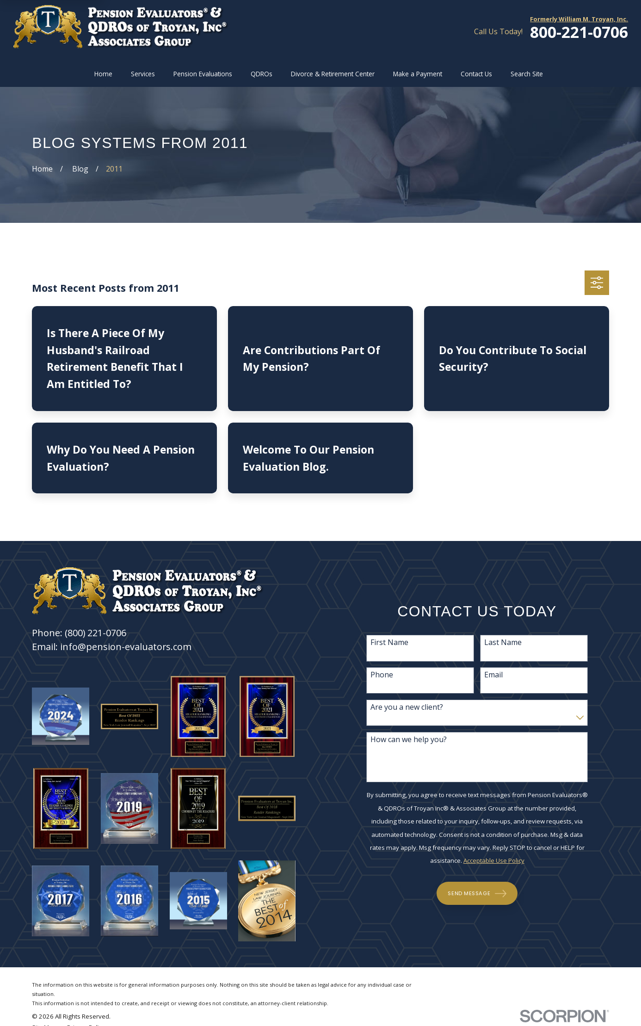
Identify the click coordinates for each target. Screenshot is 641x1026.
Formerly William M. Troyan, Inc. (579, 19)
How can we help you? (411, 739)
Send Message (480, 893)
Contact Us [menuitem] (476, 73)
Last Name (505, 642)
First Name (392, 642)
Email (496, 674)
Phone (384, 674)
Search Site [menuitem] (527, 73)
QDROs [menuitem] (261, 73)
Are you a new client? (409, 707)
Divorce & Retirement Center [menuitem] (333, 73)
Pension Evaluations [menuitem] (202, 73)
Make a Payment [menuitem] (417, 73)
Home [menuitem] (103, 73)
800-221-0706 (579, 32)
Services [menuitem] (143, 73)
